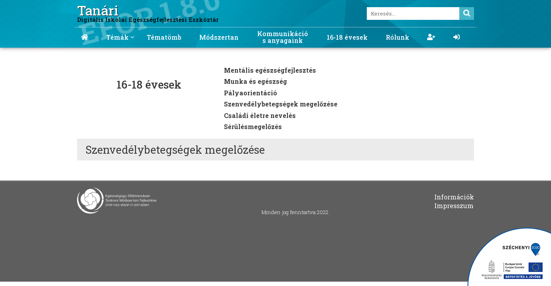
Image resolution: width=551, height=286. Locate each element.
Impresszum (454, 205)
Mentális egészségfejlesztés (270, 70)
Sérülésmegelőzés (253, 126)
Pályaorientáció (250, 93)
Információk (454, 197)
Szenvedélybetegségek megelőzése (280, 104)
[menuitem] (84, 34)
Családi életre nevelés (260, 115)
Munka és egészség (255, 81)
